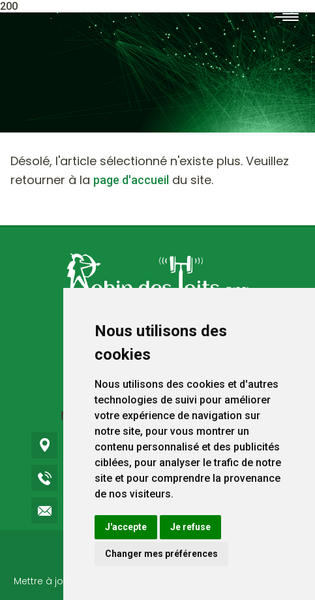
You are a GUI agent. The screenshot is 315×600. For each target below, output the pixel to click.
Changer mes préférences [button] (161, 553)
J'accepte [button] (126, 527)
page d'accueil (131, 180)
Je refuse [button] (190, 527)
